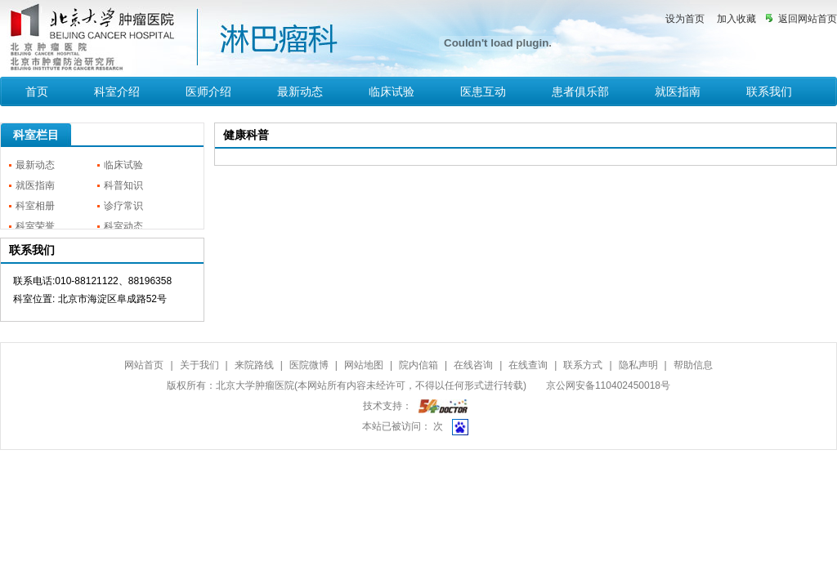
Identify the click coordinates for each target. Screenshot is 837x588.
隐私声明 (638, 365)
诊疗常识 (123, 206)
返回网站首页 (807, 18)
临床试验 (391, 91)
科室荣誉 (35, 226)
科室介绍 (117, 91)
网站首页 (143, 365)
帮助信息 (693, 365)
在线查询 (528, 365)
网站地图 (363, 365)
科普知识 (123, 185)
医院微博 (309, 365)
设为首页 (685, 18)
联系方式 (582, 365)
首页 (36, 91)
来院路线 (254, 365)
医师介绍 (208, 91)
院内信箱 (418, 365)
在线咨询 (473, 365)
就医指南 (677, 91)
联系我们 (769, 91)
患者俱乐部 (580, 91)
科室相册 (35, 206)
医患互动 (483, 91)
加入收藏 (736, 18)
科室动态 (123, 226)
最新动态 (300, 91)
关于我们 (199, 365)
